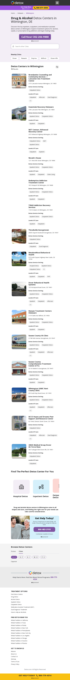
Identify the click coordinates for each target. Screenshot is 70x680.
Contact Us (14, 656)
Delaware (20, 13)
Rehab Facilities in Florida (18, 625)
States (13, 551)
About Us (14, 654)
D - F (21, 557)
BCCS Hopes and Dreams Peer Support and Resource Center (41, 418)
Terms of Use (15, 661)
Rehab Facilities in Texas (18, 623)
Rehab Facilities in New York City (21, 633)
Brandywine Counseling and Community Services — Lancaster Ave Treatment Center (40, 78)
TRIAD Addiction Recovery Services (39, 206)
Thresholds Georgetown (39, 230)
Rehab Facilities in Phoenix (19, 643)
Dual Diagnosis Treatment (19, 609)
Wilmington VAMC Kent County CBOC (38, 389)
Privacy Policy (15, 664)
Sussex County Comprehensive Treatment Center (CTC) (40, 364)
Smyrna (34, 58)
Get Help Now (26, 7)
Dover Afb (54, 58)
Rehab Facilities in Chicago (19, 638)
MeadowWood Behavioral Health (39, 253)
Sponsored (26, 8)
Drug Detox (14, 597)
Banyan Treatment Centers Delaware (40, 312)
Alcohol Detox (15, 599)
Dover (14, 58)
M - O (35, 557)
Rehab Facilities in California (19, 620)
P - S (43, 557)
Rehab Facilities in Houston (19, 641)
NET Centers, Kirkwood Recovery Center (38, 131)
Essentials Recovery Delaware (41, 107)
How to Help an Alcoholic (18, 612)
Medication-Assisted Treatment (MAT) (22, 607)
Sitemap (13, 659)
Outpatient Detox (16, 604)
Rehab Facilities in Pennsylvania (20, 630)
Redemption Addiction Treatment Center (38, 181)
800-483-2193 (44, 529)
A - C (14, 557)
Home (13, 13)
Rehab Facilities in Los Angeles (20, 635)
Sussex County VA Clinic (38, 335)
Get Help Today (35, 675)
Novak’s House (35, 158)
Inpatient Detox (15, 602)
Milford (43, 58)
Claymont (14, 561)
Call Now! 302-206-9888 (35, 36)
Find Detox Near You (19, 617)
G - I (28, 557)
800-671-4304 (41, 7)
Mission (13, 651)
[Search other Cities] (36, 46)
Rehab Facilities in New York (19, 628)
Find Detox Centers (17, 594)
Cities (21, 551)
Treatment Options (19, 591)
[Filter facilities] (57, 67)
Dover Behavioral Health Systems (39, 284)
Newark (24, 58)
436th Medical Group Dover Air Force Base (40, 446)
